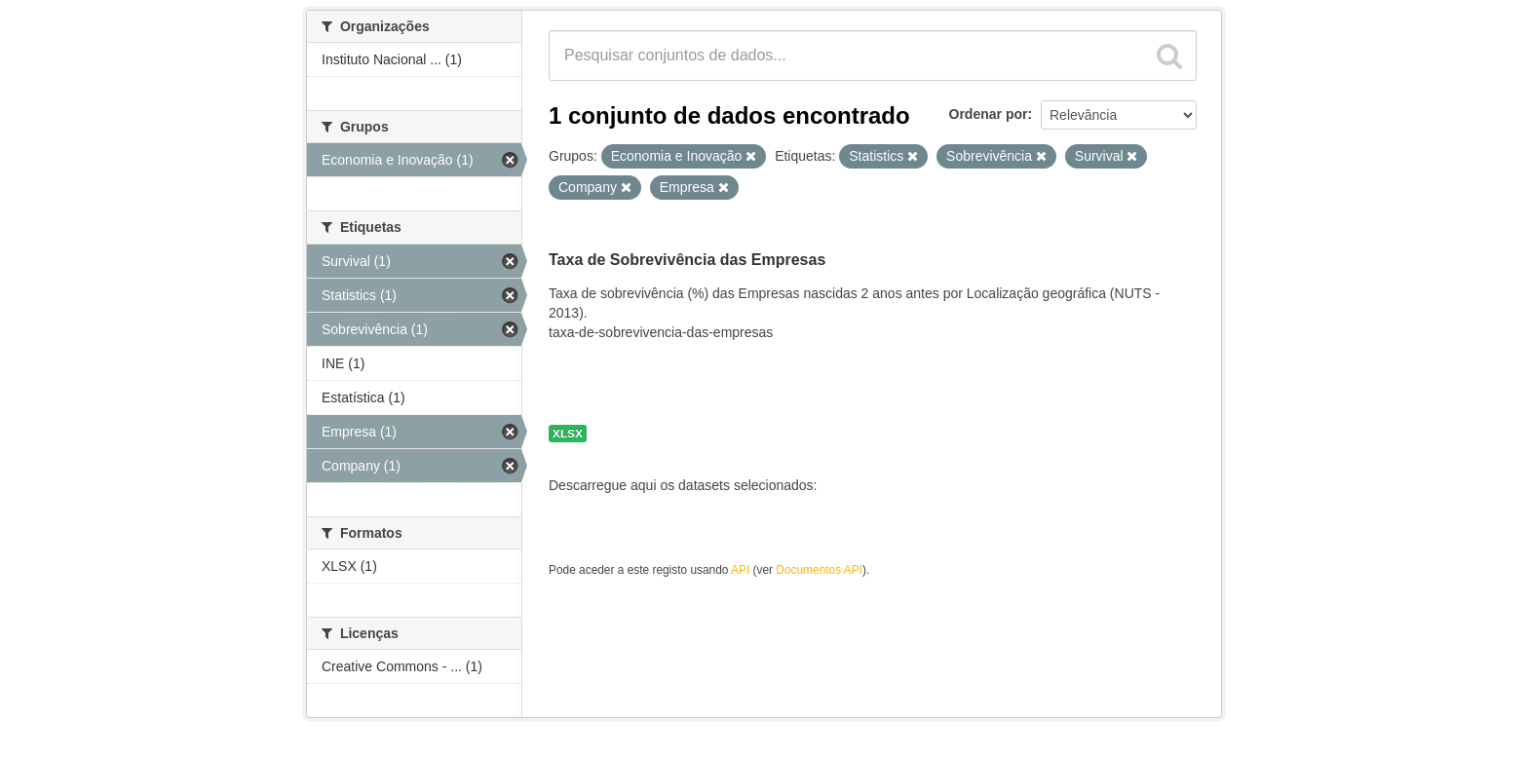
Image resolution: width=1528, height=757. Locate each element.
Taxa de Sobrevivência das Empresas (687, 259)
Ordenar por (988, 114)
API (740, 570)
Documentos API (819, 570)
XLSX (568, 433)
